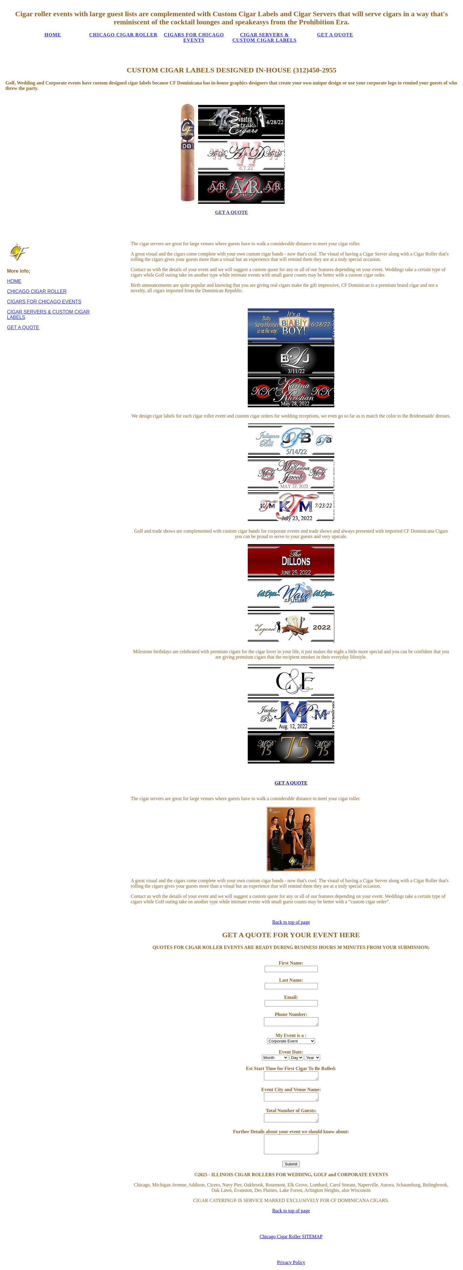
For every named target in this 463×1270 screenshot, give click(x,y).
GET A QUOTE (334, 34)
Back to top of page (291, 922)
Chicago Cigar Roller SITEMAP (290, 1236)
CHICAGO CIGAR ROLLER (123, 34)
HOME (52, 34)
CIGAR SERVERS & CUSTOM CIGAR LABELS (264, 37)
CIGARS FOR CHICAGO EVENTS (193, 37)
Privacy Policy (291, 1262)
